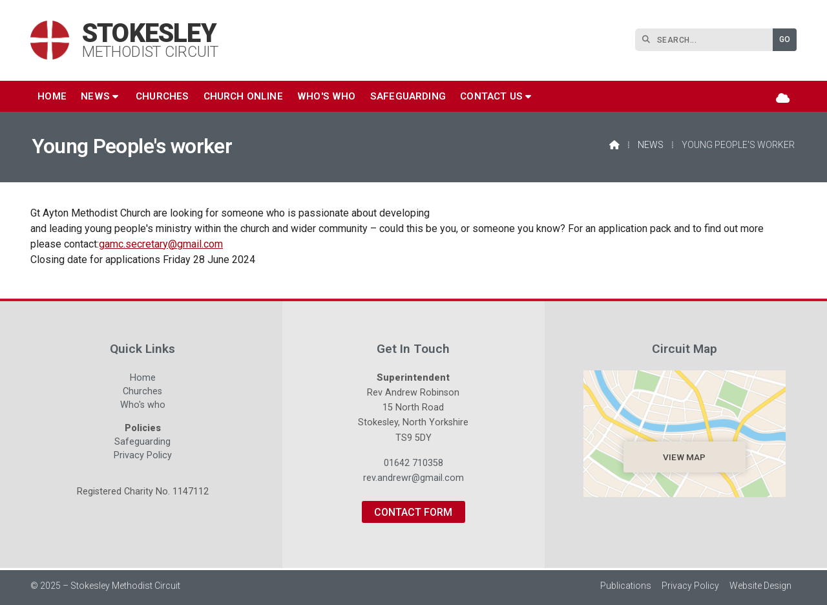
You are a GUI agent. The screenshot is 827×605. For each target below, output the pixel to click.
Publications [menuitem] (625, 585)
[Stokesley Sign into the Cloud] (783, 98)
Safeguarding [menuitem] (408, 96)
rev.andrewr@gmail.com (413, 477)
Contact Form (413, 512)
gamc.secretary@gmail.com (161, 244)
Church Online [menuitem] (243, 96)
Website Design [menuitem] (760, 585)
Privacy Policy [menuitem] (690, 585)
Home (143, 379)
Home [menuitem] (52, 96)
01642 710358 (413, 463)
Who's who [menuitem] (326, 96)
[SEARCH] (707, 39)
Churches (142, 393)
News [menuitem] (95, 96)
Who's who (142, 406)
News (651, 145)
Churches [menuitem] (162, 96)
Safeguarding (142, 443)
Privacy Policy (143, 455)
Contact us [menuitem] (491, 96)
